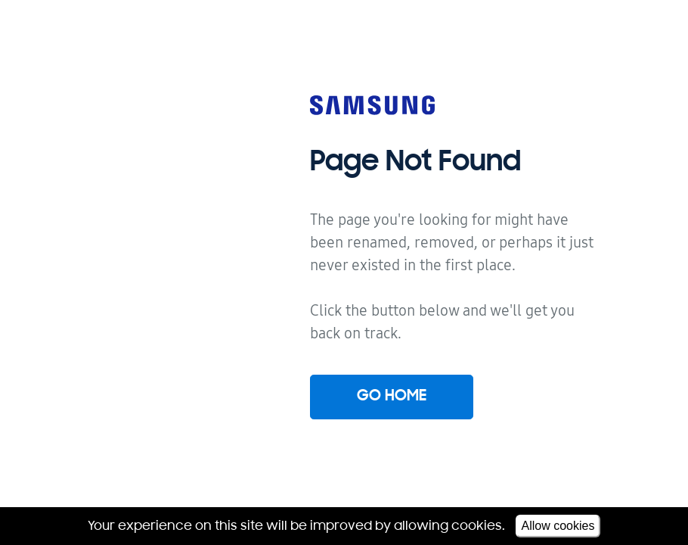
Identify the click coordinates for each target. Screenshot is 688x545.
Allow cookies (558, 525)
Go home (391, 396)
